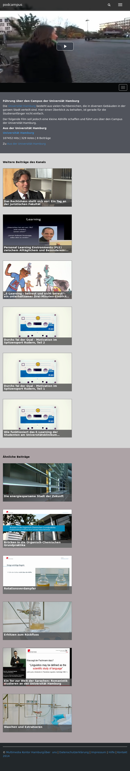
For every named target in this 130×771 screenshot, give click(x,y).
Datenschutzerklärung (74, 752)
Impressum (98, 752)
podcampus (12, 5)
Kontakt (122, 752)
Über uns (50, 752)
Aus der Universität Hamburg (26, 143)
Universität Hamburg (22, 106)
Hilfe (112, 752)
